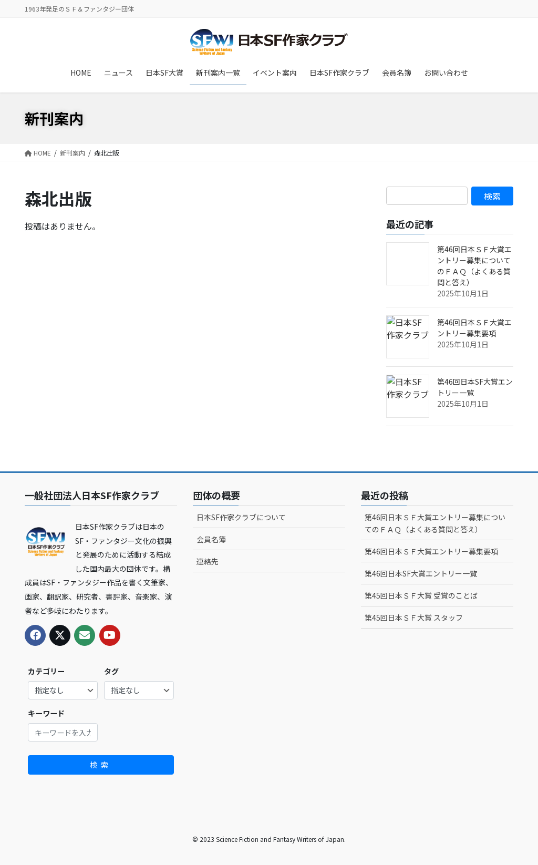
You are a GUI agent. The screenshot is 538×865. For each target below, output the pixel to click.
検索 (101, 764)
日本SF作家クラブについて (241, 517)
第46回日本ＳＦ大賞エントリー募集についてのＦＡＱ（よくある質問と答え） (474, 265)
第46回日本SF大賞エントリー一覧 (421, 573)
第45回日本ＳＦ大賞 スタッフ (414, 617)
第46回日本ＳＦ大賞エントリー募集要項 (474, 327)
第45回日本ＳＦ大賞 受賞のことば (421, 595)
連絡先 (207, 561)
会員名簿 (211, 539)
